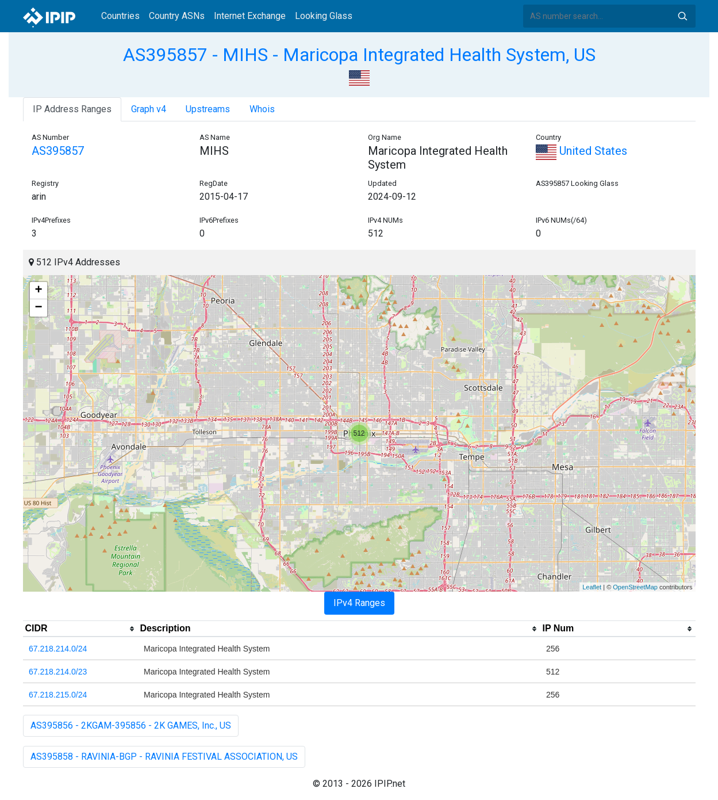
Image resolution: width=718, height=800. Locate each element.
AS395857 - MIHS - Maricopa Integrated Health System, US (359, 55)
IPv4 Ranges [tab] (359, 602)
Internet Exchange (250, 15)
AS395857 (58, 151)
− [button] (38, 308)
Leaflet (591, 587)
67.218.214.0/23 (58, 671)
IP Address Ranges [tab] (72, 109)
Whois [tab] (262, 109)
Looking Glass (323, 15)
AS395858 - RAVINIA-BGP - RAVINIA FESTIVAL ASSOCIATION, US (164, 756)
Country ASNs (177, 15)
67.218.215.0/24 (58, 694)
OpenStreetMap (635, 587)
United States (581, 151)
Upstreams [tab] (208, 109)
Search (682, 16)
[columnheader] (80, 629)
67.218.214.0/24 (58, 648)
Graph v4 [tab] (148, 109)
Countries (120, 15)
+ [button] (38, 290)
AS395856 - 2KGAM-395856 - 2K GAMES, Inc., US (130, 725)
